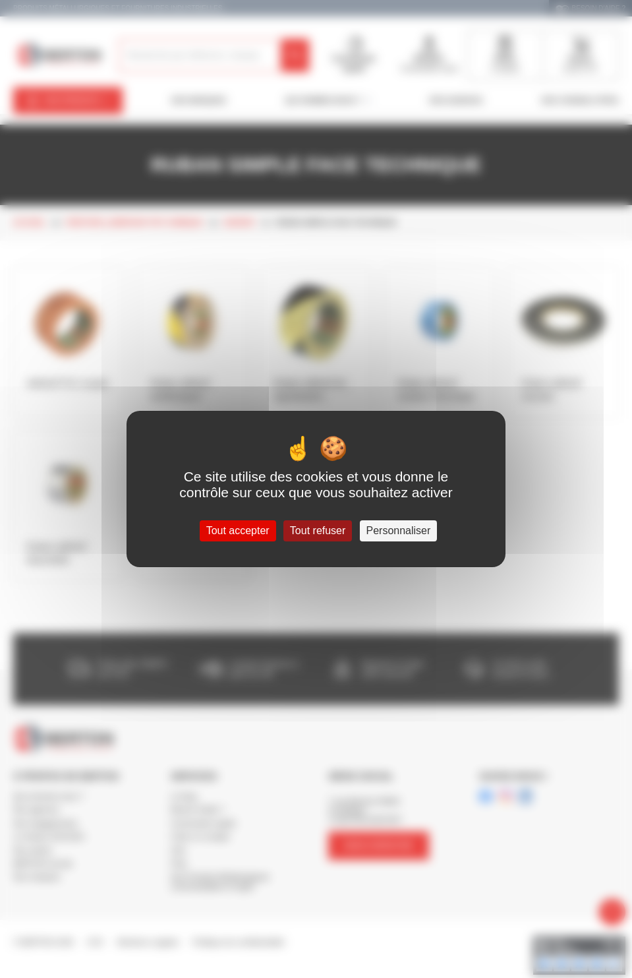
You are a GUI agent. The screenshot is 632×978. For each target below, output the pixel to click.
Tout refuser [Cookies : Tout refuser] (317, 530)
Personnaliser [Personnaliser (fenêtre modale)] (398, 530)
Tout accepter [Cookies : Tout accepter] (238, 530)
